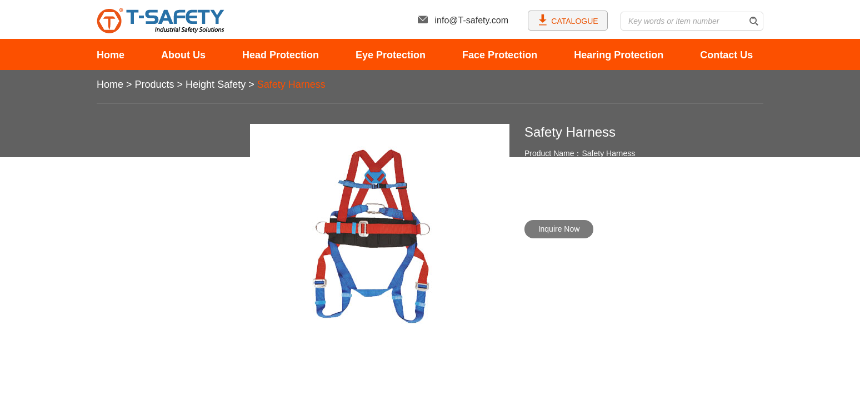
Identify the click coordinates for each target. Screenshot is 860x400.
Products (154, 84)
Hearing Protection (618, 55)
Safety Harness (291, 84)
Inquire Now (559, 228)
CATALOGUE (567, 20)
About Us (183, 55)
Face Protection (499, 55)
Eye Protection (391, 55)
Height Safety (216, 84)
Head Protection (280, 55)
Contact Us (726, 55)
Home (110, 55)
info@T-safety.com (463, 20)
